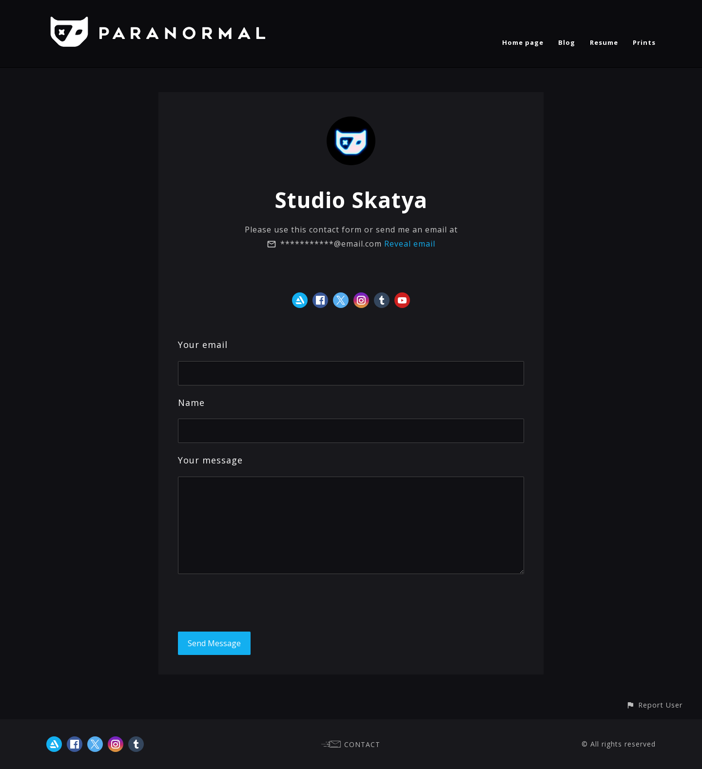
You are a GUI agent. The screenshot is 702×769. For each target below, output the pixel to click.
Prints (644, 42)
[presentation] (252, 603)
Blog (566, 42)
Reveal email (409, 243)
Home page (523, 42)
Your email (203, 344)
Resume (604, 42)
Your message (210, 460)
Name (191, 402)
